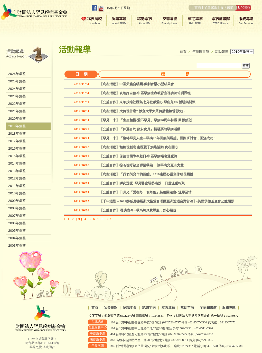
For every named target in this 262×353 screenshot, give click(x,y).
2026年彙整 (17, 74)
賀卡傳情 (226, 7)
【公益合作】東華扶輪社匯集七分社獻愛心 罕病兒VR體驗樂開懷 (147, 102)
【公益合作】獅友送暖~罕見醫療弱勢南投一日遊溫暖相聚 (142, 183)
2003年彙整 (17, 245)
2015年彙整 (17, 156)
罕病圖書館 (201, 52)
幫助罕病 (187, 307)
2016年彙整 (17, 148)
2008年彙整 (17, 208)
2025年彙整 (17, 81)
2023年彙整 (17, 96)
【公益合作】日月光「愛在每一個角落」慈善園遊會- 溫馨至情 (145, 192)
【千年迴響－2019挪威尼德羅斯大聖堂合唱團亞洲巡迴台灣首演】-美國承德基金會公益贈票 (166, 201)
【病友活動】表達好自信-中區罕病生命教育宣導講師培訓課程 (145, 93)
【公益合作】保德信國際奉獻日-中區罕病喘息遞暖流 (138, 156)
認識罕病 (149, 307)
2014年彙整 (17, 163)
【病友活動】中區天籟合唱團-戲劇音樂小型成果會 (136, 84)
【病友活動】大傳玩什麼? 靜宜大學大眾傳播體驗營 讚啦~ (142, 111)
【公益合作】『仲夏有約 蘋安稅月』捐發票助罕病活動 (139, 129)
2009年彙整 (17, 201)
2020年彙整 (17, 118)
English (244, 7)
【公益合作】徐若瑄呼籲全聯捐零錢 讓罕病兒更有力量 (141, 165)
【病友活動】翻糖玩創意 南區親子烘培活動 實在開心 (138, 147)
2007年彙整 (17, 216)
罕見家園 (210, 7)
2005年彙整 (17, 231)
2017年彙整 (17, 141)
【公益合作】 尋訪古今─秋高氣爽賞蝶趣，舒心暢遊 (137, 210)
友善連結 (168, 307)
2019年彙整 (17, 126)
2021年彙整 (17, 111)
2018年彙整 (17, 133)
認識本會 (129, 307)
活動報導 (221, 52)
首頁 (197, 7)
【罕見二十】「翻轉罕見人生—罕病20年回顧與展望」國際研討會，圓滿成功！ (158, 138)
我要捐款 (110, 307)
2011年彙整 (17, 186)
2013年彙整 (17, 171)
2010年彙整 (17, 193)
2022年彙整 (17, 104)
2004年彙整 (17, 238)
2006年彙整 (17, 223)
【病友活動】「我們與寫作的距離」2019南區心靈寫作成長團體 (146, 174)
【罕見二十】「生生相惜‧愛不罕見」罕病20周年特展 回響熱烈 (145, 120)
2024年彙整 (17, 89)
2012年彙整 (17, 178)
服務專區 (229, 307)
